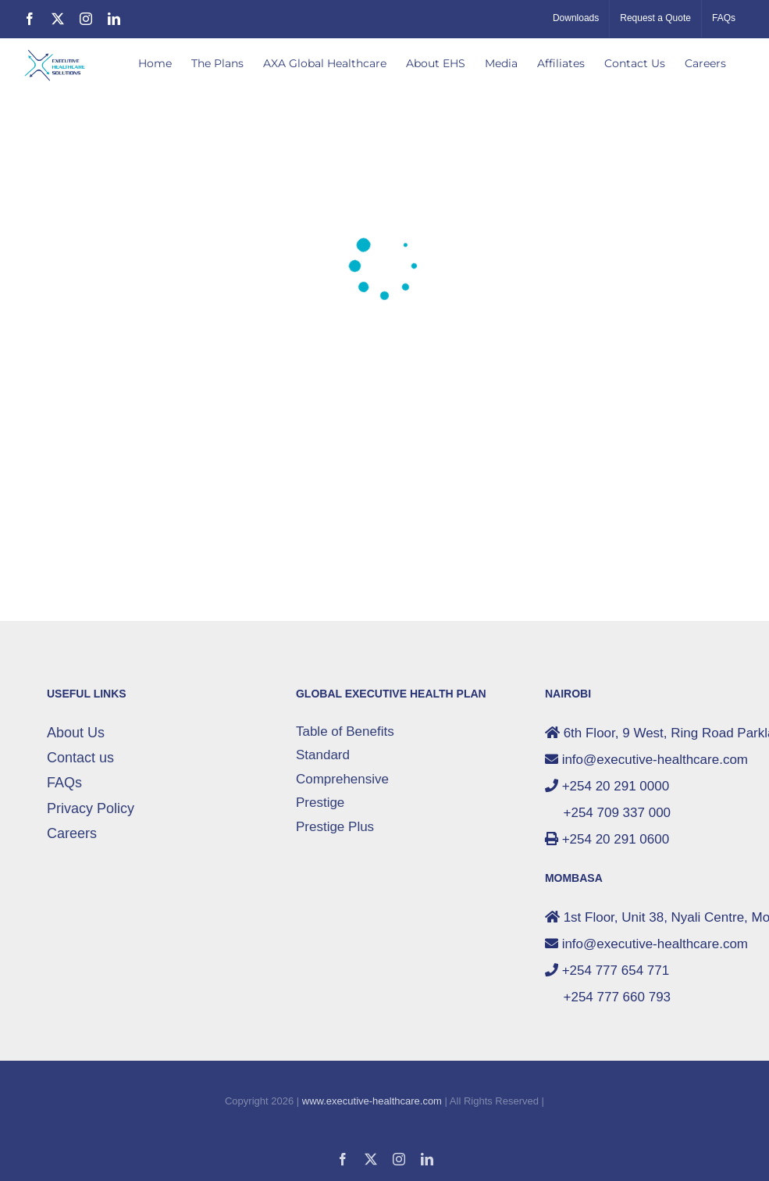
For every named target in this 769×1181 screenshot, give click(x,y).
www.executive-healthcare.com (372, 1101)
